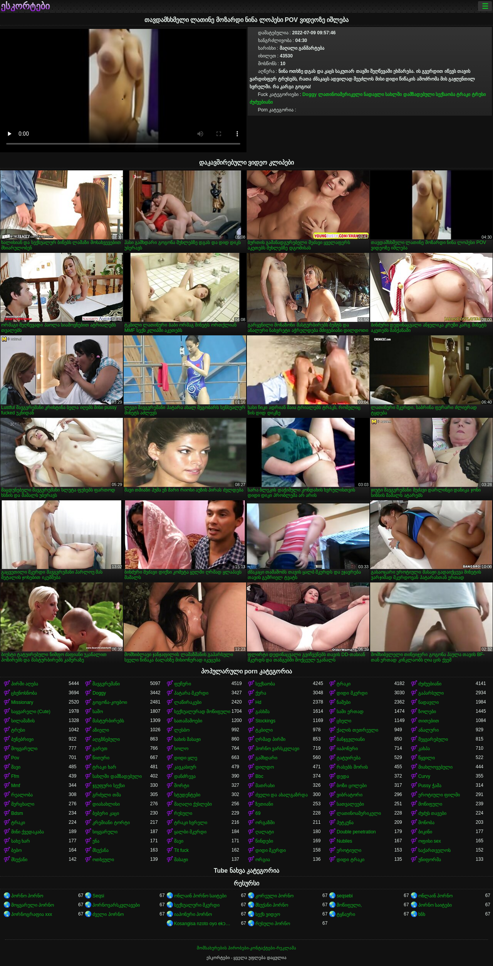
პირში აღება (24, 684)
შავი (15, 767)
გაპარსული (431, 693)
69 (257, 813)
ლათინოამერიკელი (340, 94)
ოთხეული (103, 859)
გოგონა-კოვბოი (109, 702)
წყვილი (426, 758)
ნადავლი (374, 94)
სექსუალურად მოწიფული (202, 711)
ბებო (16, 850)
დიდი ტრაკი (350, 859)
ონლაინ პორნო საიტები (200, 896)
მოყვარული (24, 748)
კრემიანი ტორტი (110, 822)
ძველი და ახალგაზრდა (281, 795)
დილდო (264, 767)
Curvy (424, 776)
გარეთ (99, 748)
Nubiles (344, 841)
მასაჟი (181, 859)
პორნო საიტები (435, 905)
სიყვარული (104, 832)
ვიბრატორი (349, 795)
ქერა (260, 693)
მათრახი (265, 785)
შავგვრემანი (106, 684)
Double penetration (356, 832)
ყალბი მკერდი (190, 832)
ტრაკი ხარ (104, 767)
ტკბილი (264, 730)
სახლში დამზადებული (409, 94)
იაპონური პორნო (193, 914)
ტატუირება (349, 758)
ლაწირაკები (187, 702)
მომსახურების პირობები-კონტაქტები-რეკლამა (246, 948)
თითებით (428, 721)
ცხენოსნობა (24, 693)
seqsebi (344, 896)
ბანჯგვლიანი (351, 739)
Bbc (259, 776)
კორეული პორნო (274, 896)
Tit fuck (181, 850)
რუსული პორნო (272, 923)
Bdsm (17, 813)
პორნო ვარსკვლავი (277, 748)
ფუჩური (182, 684)
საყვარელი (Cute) (30, 711)
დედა (343, 776)
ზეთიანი (264, 804)
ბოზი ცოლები (351, 785)
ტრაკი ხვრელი (190, 822)
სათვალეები (350, 804)
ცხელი (344, 721)
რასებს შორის (352, 767)
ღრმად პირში (270, 739)
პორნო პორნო (27, 896)
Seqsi (98, 896)
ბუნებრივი (22, 739)
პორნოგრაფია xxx (31, 914)
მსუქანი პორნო (271, 905)
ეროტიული (349, 850)
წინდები (264, 841)
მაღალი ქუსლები (193, 804)
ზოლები (427, 711)
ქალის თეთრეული (357, 730)
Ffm (15, 776)
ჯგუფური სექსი (108, 785)
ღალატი (264, 832)
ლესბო (181, 730)
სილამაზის (23, 721)
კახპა (424, 748)
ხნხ (421, 914)
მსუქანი (19, 859)
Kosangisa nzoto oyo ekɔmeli (202, 923)
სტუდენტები (187, 795)
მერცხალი (22, 804)
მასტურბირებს (108, 721)
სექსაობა (445, 94)
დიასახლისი (106, 804)
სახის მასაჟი (187, 739)
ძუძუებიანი (261, 102)
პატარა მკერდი (191, 693)
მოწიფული (430, 804)
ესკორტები (25, 6)
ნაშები (343, 702)
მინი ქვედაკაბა (27, 832)
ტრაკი (463, 94)
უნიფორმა (429, 859)
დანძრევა (185, 776)
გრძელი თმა (106, 795)
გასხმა (262, 711)
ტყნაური (346, 914)
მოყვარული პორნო (32, 905)
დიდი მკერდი (352, 693)
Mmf (15, 785)
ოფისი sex (429, 841)
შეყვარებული (433, 739)
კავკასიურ (185, 767)
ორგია (262, 859)
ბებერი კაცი (105, 813)
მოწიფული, (349, 905)
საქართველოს (434, 850)
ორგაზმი (265, 822)
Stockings (265, 721)
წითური (100, 758)
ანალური (428, 730)
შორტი (181, 785)
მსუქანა (100, 850)
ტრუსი (479, 94)
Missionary (22, 702)
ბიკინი (425, 832)
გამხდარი (266, 758)
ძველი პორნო (107, 914)
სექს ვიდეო (267, 914)
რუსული (183, 813)
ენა (95, 841)
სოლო (181, 748)
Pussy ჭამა (429, 785)
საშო (97, 711)
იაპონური (347, 748)
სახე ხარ (20, 841)
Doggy (309, 94)
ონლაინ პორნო (435, 896)
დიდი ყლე (185, 758)
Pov (15, 758)
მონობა (426, 822)
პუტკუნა (345, 822)
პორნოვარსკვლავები (116, 905)
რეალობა (22, 795)
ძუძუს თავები (432, 813)
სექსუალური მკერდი (197, 905)
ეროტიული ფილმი (439, 795)
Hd (258, 702)
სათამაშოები (188, 721)
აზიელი (100, 730)
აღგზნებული (106, 739)
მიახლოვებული (435, 767)
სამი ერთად (350, 711)
